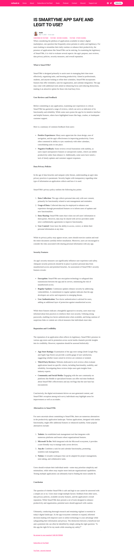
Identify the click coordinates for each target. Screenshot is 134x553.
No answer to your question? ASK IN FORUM (48, 535)
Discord (83, 3)
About (32, 3)
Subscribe (118, 3)
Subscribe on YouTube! (44, 3)
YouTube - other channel (78, 38)
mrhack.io (15, 3)
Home (25, 3)
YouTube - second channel (59, 38)
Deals (58, 3)
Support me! (93, 3)
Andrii (41, 33)
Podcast (65, 3)
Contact (74, 3)
